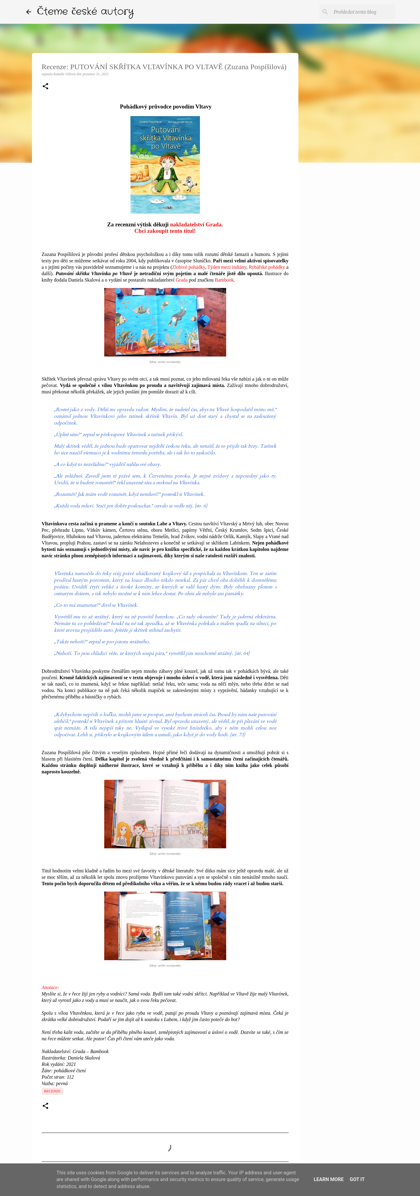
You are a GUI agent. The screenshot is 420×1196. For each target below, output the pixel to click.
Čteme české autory (85, 12)
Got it (357, 1179)
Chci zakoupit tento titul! (165, 231)
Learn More (328, 1179)
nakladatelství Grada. (196, 224)
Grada (181, 279)
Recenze (52, 1091)
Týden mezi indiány (227, 267)
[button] (45, 87)
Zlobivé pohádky (188, 267)
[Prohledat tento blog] (363, 12)
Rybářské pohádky (267, 267)
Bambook (224, 279)
